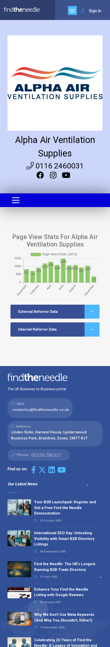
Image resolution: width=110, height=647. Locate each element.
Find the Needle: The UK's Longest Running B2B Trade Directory (64, 567)
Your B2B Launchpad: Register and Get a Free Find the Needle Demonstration (65, 508)
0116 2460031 (55, 165)
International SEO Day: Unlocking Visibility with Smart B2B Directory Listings (64, 538)
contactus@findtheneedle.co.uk (40, 409)
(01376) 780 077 (46, 455)
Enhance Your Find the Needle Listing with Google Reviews (61, 592)
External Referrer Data (59, 312)
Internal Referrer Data (59, 329)
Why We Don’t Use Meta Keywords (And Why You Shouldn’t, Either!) (64, 617)
